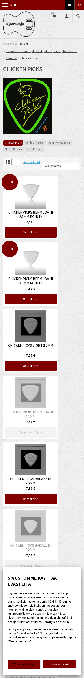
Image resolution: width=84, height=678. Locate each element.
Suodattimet (31, 162)
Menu (10, 5)
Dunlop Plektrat (34, 143)
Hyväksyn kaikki (60, 664)
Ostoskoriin (22, 222)
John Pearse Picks (59, 143)
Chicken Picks (13, 143)
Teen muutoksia (23, 664)
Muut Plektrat (34, 149)
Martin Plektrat (14, 149)
